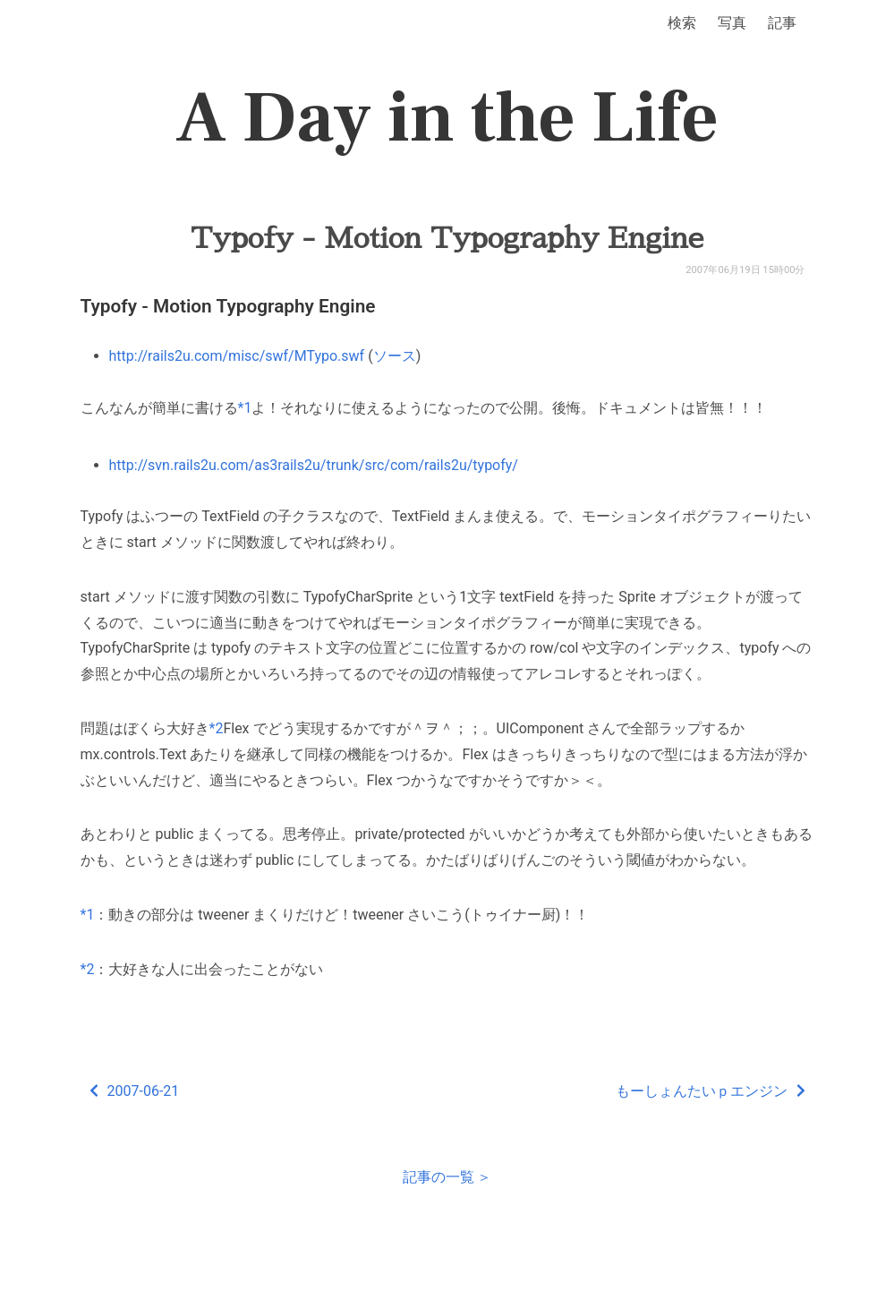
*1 (245, 407)
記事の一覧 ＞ (447, 1176)
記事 (782, 22)
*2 (216, 728)
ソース (394, 355)
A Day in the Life (447, 118)
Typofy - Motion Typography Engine (447, 238)
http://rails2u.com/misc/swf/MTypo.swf (237, 355)
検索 (682, 22)
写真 (732, 22)
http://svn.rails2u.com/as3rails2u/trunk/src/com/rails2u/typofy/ (313, 465)
